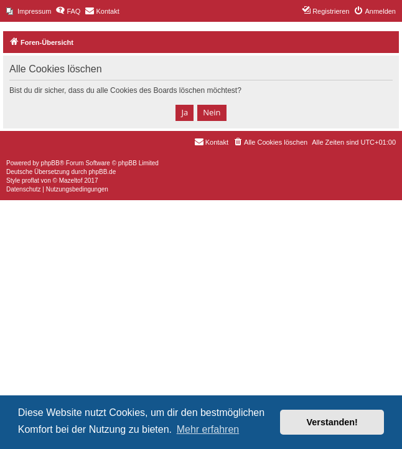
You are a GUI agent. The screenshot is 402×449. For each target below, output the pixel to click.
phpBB (50, 163)
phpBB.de (102, 171)
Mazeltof (71, 180)
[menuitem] (28, 11)
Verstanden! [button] (332, 422)
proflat (30, 180)
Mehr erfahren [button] (208, 429)
